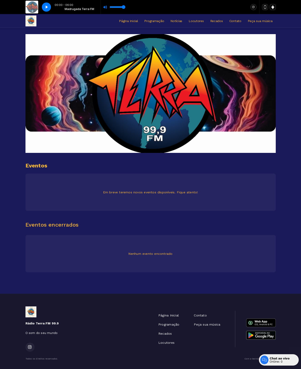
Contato (235, 21)
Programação (154, 21)
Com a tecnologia (260, 358)
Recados (216, 21)
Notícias (176, 21)
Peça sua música (260, 21)
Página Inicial (128, 21)
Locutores (196, 21)
